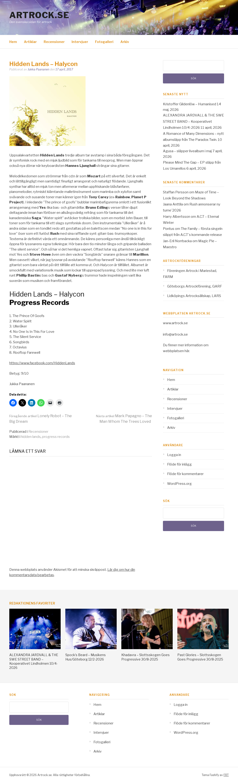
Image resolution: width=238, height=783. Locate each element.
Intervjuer (80, 42)
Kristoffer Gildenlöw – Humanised (189, 104)
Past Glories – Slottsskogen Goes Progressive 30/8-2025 (200, 657)
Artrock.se (39, 15)
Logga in (174, 455)
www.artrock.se (175, 323)
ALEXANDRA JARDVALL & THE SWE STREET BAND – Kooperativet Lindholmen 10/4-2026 (193, 121)
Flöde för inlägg (179, 464)
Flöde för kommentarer (185, 474)
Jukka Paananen (38, 69)
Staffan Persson (175, 192)
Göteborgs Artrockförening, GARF (194, 286)
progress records (56, 437)
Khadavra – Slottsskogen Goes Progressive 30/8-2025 (145, 657)
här (187, 351)
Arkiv (124, 42)
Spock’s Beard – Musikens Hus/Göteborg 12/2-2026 (85, 657)
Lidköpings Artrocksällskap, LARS (194, 296)
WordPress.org (179, 484)
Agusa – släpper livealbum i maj (187, 151)
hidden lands (31, 437)
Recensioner (54, 42)
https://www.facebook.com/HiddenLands (42, 363)
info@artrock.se (175, 334)
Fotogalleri (104, 42)
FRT (226, 775)
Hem (13, 42)
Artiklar (30, 42)
